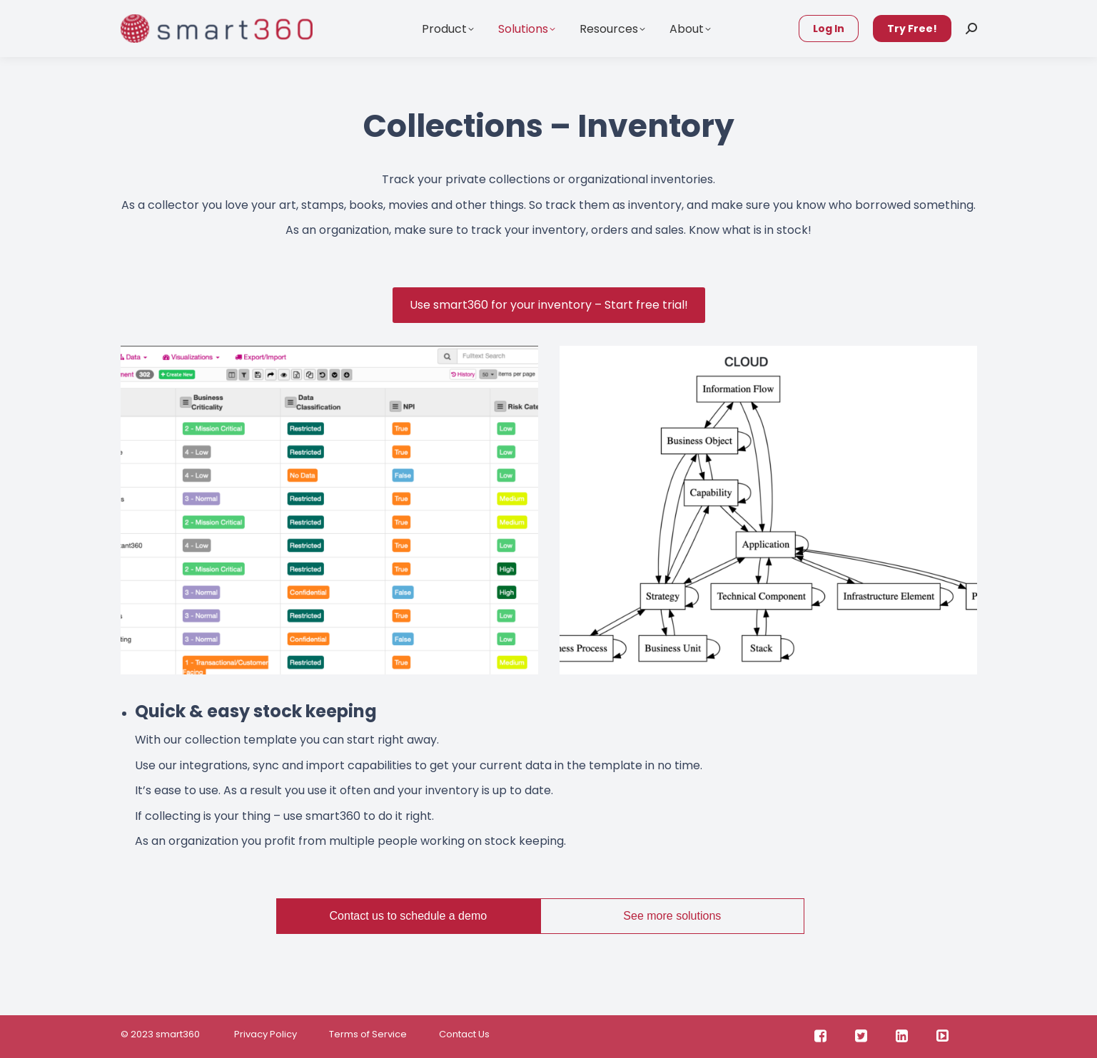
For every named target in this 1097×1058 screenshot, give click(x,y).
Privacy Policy (264, 1034)
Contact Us (464, 1034)
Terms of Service (368, 1034)
